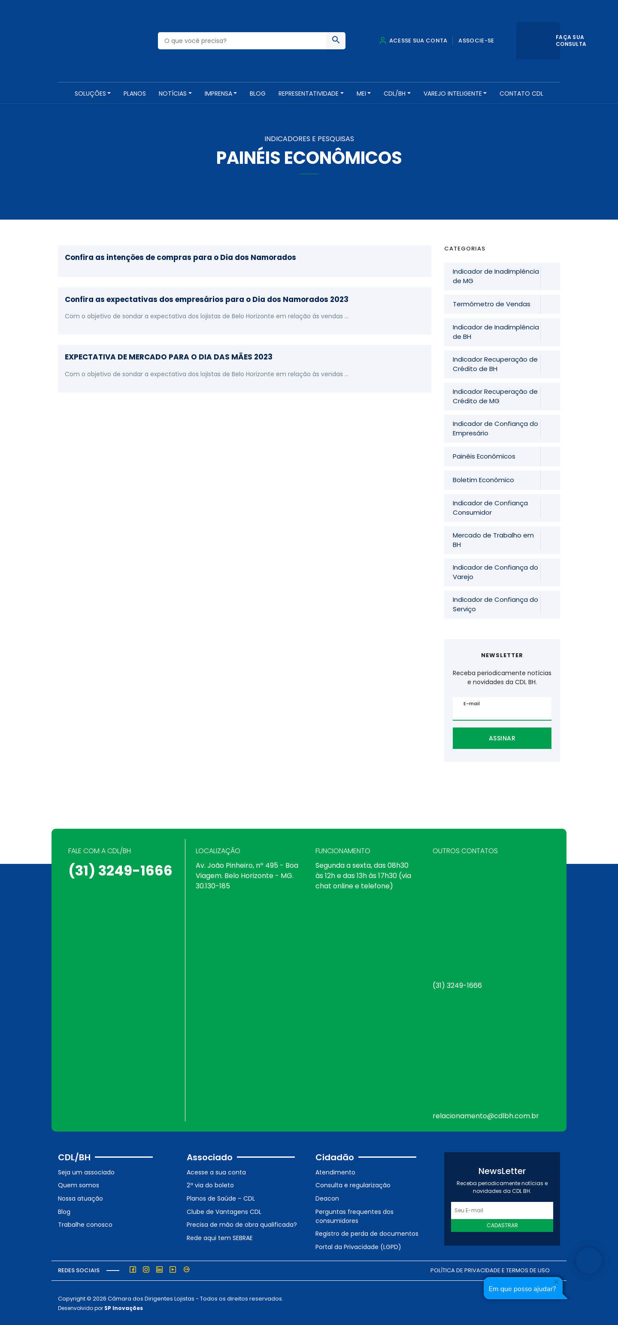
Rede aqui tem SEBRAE (220, 1237)
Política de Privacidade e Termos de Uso (490, 1269)
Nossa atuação (80, 1197)
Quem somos (78, 1184)
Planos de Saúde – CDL (221, 1197)
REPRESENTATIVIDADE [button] (309, 93)
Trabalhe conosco (85, 1223)
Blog (258, 93)
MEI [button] (361, 93)
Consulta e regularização (353, 1184)
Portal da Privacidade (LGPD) (358, 1246)
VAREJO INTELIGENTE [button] (453, 93)
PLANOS (135, 93)
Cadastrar (502, 1224)
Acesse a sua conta (216, 1171)
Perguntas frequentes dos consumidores (354, 1215)
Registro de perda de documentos (366, 1232)
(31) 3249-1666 (120, 869)
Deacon (327, 1197)
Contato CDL (521, 93)
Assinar (502, 737)
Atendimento (335, 1171)
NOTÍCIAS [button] (173, 93)
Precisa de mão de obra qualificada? (242, 1223)
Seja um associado (86, 1171)
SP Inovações (123, 1307)
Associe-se (476, 40)
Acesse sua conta (413, 40)
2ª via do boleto (210, 1184)
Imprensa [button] (218, 93)
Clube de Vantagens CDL (224, 1210)
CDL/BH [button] (395, 93)
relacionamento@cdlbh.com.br (486, 1115)
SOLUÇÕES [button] (90, 93)
